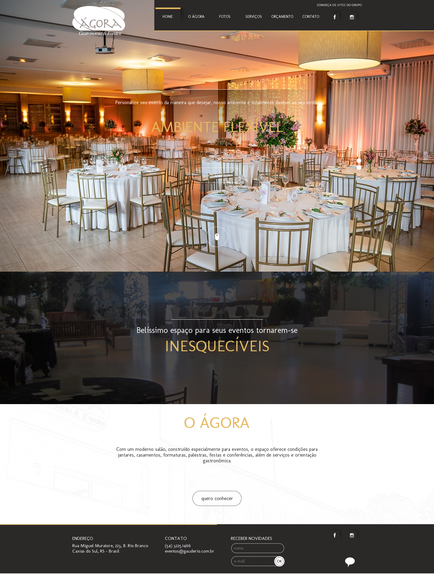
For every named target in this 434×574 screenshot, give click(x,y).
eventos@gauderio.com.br (189, 551)
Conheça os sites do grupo (339, 5)
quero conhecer (217, 498)
